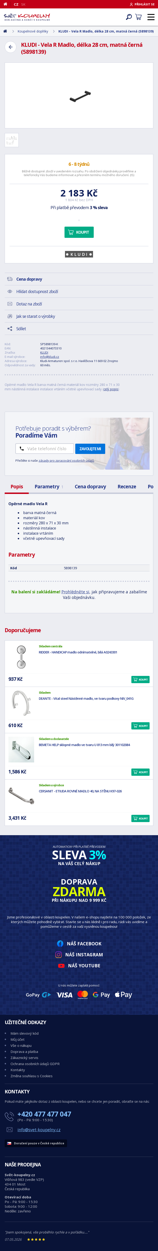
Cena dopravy (90, 486)
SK (23, 4)
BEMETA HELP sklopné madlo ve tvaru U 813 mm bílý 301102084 (84, 745)
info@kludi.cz (49, 357)
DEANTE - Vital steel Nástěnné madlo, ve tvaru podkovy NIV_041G (86, 698)
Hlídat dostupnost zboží (37, 291)
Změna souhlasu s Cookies (32, 1075)
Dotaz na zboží (29, 304)
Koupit (82, 232)
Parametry (49, 486)
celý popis (111, 389)
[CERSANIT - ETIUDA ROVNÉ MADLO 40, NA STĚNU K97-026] (21, 796)
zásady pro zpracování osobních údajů (66, 460)
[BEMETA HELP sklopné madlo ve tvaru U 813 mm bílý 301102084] (21, 749)
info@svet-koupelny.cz (39, 1129)
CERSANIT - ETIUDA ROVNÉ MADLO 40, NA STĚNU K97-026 (80, 791)
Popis (17, 486)
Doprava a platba (24, 1051)
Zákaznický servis (24, 1057)
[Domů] (7, 4)
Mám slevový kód (25, 1033)
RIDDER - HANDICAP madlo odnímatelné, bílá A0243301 (78, 652)
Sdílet (21, 328)
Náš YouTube (84, 965)
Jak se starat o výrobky (35, 316)
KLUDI (44, 352)
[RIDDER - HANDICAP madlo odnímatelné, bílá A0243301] (21, 657)
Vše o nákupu (21, 1045)
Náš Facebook (84, 943)
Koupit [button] (143, 679)
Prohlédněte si (75, 592)
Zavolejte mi (90, 448)
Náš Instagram (84, 954)
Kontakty (18, 1069)
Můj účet (18, 1039)
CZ (16, 4)
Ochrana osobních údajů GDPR (35, 1063)
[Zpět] (10, 47)
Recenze (127, 486)
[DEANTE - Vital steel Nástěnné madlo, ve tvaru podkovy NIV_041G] (21, 703)
